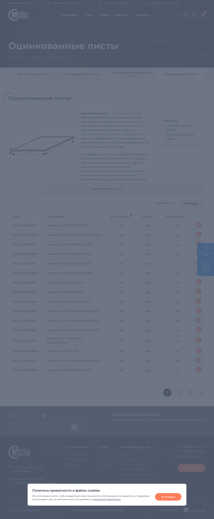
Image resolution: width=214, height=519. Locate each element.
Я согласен (168, 496)
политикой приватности (107, 499)
